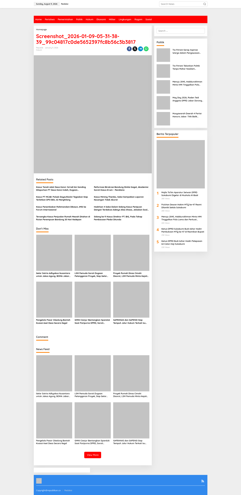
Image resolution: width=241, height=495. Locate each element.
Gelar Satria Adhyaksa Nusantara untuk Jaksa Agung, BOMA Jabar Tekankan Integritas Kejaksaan (53, 274)
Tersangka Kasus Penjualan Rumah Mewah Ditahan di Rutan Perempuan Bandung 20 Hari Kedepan (63, 218)
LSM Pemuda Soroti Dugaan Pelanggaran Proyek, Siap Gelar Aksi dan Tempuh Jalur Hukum (91, 274)
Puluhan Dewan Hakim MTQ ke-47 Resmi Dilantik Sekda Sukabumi (181, 206)
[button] (204, 4)
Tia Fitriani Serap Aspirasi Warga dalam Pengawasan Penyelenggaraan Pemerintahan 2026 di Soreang (189, 51)
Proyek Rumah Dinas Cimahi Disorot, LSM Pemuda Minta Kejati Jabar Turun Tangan (130, 274)
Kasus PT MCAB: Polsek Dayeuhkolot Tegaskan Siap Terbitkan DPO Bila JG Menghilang (62, 198)
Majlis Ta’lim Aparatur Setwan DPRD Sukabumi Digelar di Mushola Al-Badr (180, 193)
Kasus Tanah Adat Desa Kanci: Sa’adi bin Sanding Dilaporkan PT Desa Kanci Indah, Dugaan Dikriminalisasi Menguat (61, 188)
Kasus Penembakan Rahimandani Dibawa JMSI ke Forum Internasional (61, 208)
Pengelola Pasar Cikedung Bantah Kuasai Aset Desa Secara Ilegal (53, 321)
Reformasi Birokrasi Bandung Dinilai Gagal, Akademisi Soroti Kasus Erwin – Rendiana (121, 188)
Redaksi (68, 490)
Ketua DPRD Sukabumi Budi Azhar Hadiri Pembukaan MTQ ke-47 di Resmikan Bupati (182, 230)
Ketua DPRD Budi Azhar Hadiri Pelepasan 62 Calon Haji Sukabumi (181, 242)
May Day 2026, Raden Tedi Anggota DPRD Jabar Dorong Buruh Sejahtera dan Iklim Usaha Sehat (187, 99)
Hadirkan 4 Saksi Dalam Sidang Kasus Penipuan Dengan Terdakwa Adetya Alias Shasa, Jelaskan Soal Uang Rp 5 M (120, 208)
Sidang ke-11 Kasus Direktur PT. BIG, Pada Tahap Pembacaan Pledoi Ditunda (118, 218)
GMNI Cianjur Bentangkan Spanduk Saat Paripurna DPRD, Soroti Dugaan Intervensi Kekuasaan (92, 321)
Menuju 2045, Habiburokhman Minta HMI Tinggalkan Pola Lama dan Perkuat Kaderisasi (187, 83)
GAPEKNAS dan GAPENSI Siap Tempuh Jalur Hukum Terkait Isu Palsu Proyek (129, 321)
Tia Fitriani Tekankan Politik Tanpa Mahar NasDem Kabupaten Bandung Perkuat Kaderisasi (187, 67)
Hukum (39, 50)
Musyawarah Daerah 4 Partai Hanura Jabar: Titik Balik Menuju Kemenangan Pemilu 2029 (187, 115)
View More (93, 454)
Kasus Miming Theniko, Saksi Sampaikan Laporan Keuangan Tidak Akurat (119, 198)
